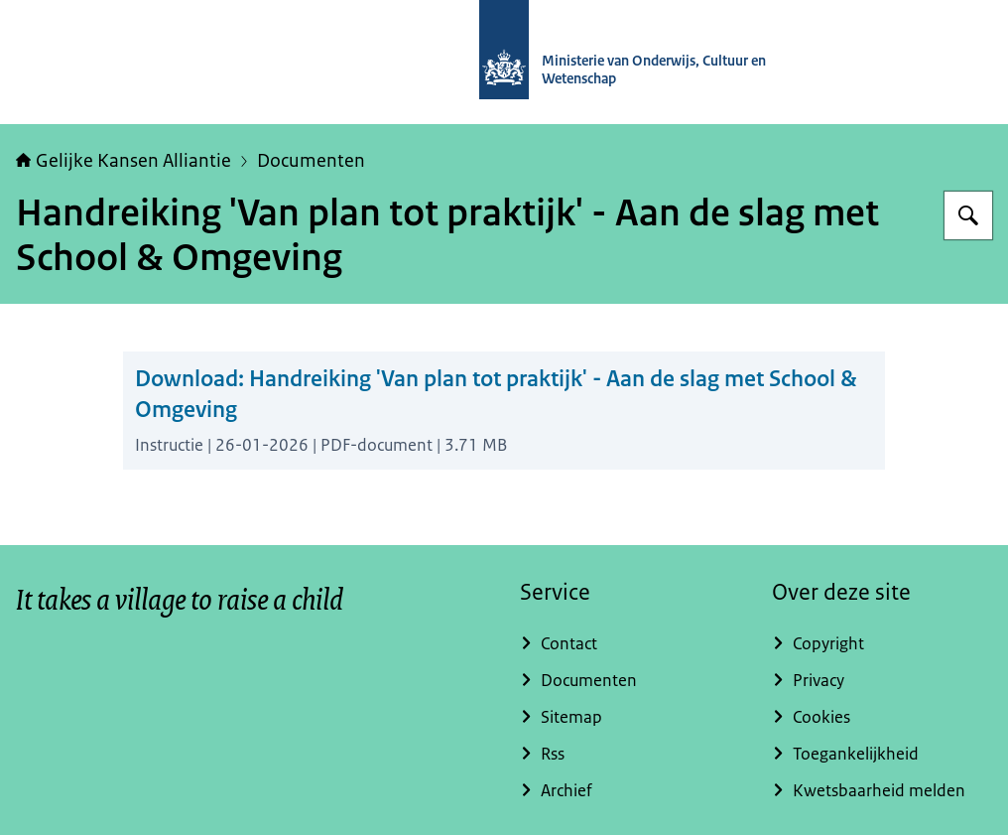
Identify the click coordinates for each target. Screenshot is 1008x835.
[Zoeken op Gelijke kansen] (968, 215)
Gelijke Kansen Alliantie (123, 161)
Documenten (311, 161)
